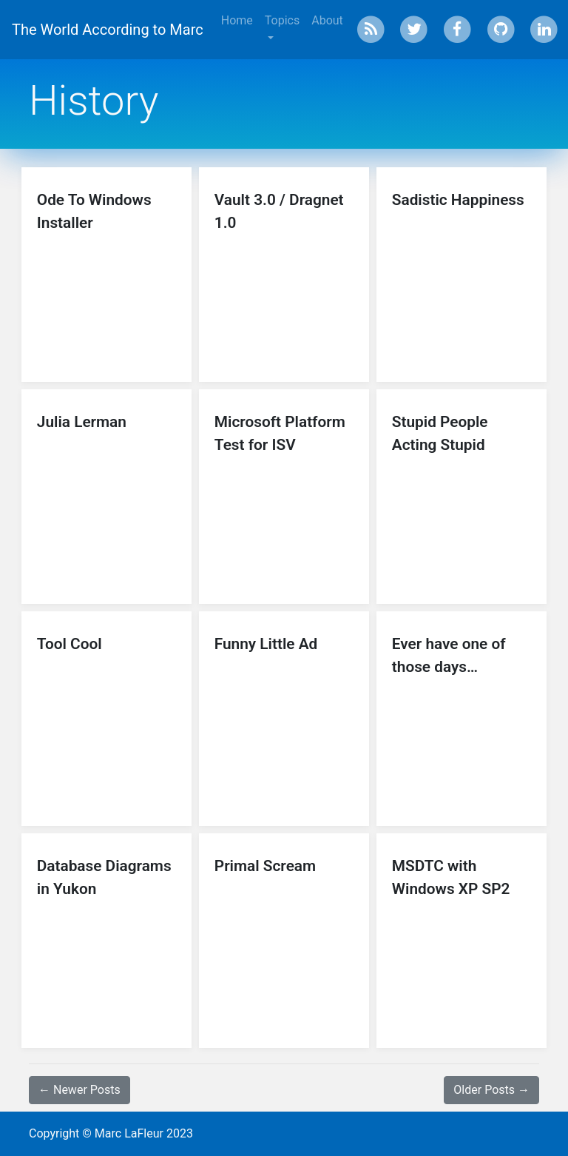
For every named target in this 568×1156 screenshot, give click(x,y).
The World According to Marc (107, 29)
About (327, 20)
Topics (282, 20)
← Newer (79, 1090)
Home (237, 20)
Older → (491, 1090)
